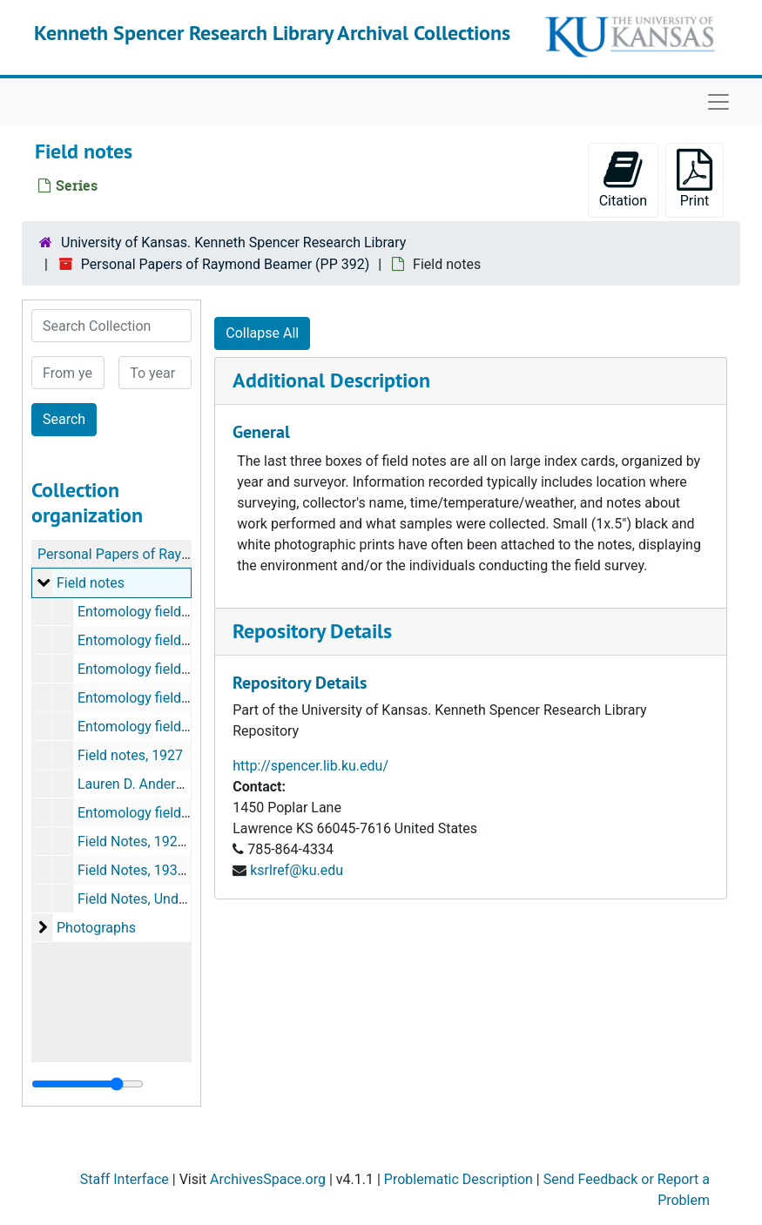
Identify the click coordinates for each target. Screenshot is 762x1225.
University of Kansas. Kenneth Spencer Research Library (233, 242)
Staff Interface (124, 1179)
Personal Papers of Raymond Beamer (152, 554)
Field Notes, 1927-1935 (149, 841)
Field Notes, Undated (142, 899)
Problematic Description (458, 1179)
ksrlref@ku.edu (296, 870)
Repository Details (312, 630)
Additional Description (331, 380)
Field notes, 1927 (130, 755)
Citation (623, 179)
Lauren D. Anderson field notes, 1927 (191, 784)
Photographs (96, 927)
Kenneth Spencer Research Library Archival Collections (272, 32)
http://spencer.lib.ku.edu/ (310, 765)
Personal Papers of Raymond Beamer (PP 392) (225, 264)
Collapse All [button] (262, 333)
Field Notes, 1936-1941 (149, 870)
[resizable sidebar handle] (87, 1084)
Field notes (91, 583)
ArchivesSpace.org (268, 1179)
